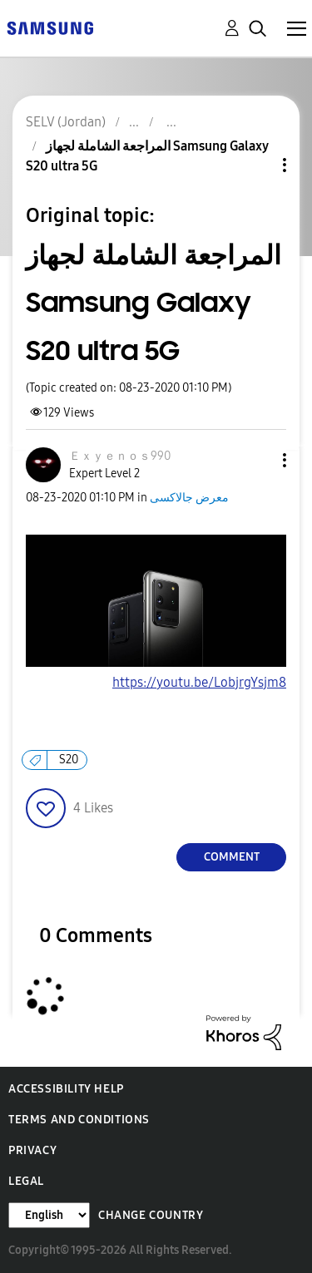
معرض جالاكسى (189, 498)
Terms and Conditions (79, 1120)
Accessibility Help (66, 1089)
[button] (257, 460)
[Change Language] (49, 1215)
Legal (26, 1181)
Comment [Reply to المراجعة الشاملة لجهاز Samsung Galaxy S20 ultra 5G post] (232, 857)
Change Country (150, 1215)
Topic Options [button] (256, 165)
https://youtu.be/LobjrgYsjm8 (199, 682)
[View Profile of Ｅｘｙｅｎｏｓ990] (120, 456)
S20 (68, 759)
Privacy (32, 1150)
